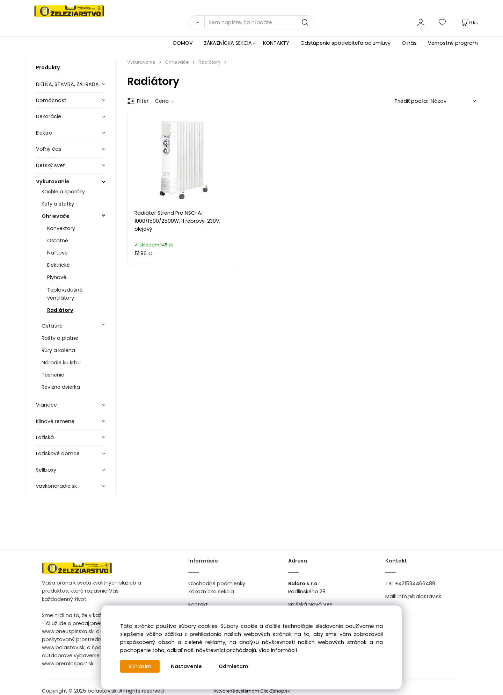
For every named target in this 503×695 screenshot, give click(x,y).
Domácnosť (51, 100)
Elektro (44, 132)
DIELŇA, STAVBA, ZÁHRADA (67, 84)
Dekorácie (48, 116)
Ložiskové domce (58, 453)
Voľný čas (48, 148)
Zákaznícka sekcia (211, 591)
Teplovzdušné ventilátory (64, 293)
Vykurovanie (53, 181)
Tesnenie (53, 374)
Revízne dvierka (61, 387)
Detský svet (50, 165)
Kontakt (198, 604)
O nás (409, 43)
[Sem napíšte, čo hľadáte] (259, 22)
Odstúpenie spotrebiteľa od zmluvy (345, 43)
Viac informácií (277, 650)
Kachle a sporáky (63, 191)
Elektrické (58, 264)
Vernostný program (453, 43)
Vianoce (46, 404)
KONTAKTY (276, 43)
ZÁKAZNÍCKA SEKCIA (228, 43)
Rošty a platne (60, 338)
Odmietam (234, 666)
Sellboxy (46, 469)
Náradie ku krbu (61, 362)
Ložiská (45, 437)
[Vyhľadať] (196, 22)
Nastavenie (186, 666)
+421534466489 (415, 583)
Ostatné (57, 240)
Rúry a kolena (58, 350)
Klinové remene (55, 421)
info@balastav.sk (419, 596)
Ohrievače (56, 216)
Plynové (56, 277)
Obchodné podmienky (216, 583)
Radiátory (60, 310)
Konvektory (61, 228)
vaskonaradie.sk (56, 485)
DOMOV (183, 43)
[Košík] (469, 22)
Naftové (57, 252)
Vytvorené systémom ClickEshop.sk (251, 691)
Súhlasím (140, 666)
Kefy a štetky (58, 203)
